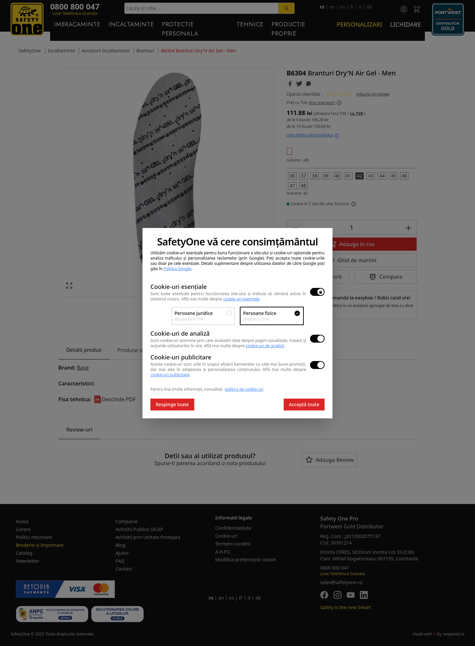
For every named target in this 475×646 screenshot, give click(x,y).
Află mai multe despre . (221, 299)
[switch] (317, 292)
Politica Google (177, 268)
